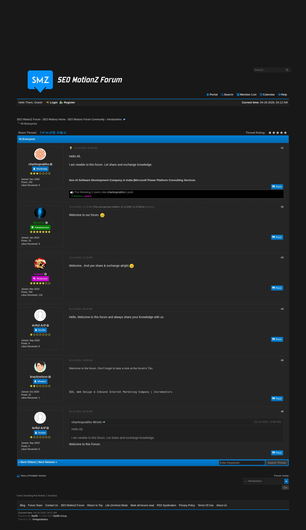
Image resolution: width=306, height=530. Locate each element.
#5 (282, 360)
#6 (282, 411)
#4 (282, 309)
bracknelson (39, 376)
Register (67, 102)
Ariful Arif (39, 325)
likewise (149, 207)
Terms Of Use (205, 505)
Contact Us (51, 505)
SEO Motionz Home (54, 119)
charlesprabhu (38, 164)
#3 (282, 257)
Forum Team (35, 505)
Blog (22, 505)
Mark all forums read (142, 505)
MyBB (34, 516)
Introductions (114, 119)
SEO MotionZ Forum (28, 119)
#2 (282, 206)
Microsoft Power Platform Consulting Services (164, 180)
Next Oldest (28, 462)
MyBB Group (60, 516)
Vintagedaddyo (40, 519)
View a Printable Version (33, 475)
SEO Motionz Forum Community (86, 119)
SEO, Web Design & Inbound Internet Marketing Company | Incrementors (120, 392)
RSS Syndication (166, 505)
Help (282, 94)
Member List (246, 94)
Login (52, 102)
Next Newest (46, 462)
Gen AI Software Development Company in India (101, 180)
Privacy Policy (187, 505)
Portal (212, 94)
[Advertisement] (153, 32)
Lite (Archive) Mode (116, 505)
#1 (282, 148)
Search (227, 94)
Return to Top (95, 505)
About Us (221, 505)
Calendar (267, 94)
